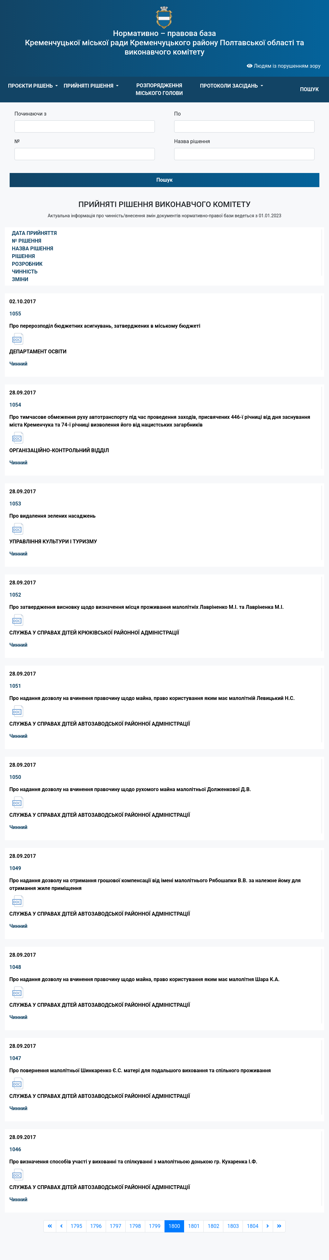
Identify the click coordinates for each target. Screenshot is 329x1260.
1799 (155, 1226)
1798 (135, 1226)
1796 (96, 1226)
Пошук (164, 180)
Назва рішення (192, 141)
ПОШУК (309, 89)
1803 (233, 1226)
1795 (76, 1226)
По (177, 114)
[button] (33, 86)
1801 (194, 1226)
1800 (174, 1226)
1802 (213, 1226)
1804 (252, 1226)
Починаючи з (30, 114)
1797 (115, 1226)
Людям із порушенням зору (284, 66)
